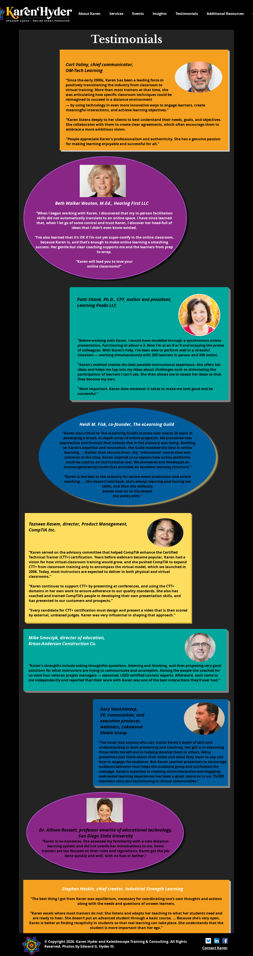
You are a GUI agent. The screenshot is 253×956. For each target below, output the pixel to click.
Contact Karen (215, 947)
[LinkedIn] (216, 940)
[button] (225, 13)
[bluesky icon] (208, 940)
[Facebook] (225, 940)
